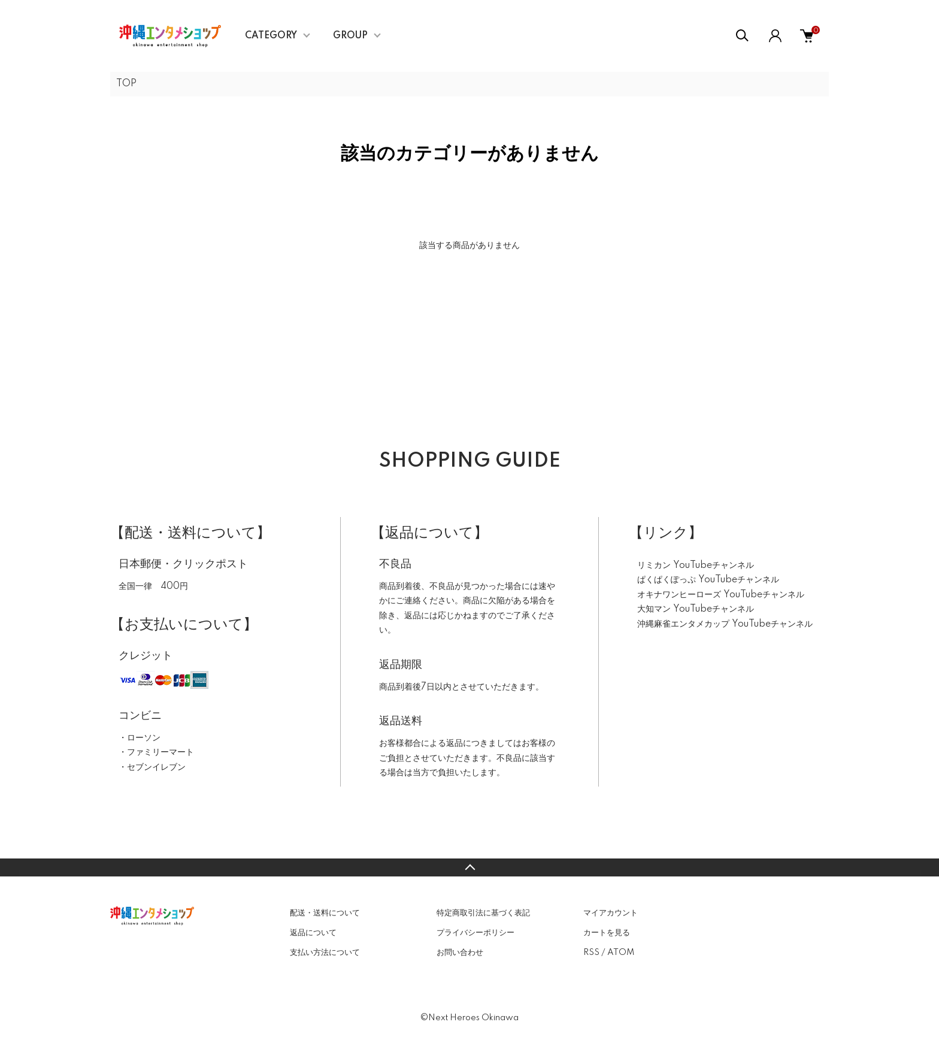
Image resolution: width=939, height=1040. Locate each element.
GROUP (350, 36)
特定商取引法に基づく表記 (483, 913)
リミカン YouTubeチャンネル (695, 565)
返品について (313, 933)
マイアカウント (610, 913)
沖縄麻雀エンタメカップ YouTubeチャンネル (725, 624)
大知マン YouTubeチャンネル (695, 609)
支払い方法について (325, 952)
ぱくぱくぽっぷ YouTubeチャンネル (708, 580)
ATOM (620, 952)
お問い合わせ (460, 952)
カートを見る (606, 933)
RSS (591, 952)
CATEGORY (271, 36)
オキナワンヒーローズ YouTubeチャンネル (720, 595)
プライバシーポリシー (475, 933)
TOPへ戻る (469, 867)
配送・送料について (325, 913)
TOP (126, 84)
